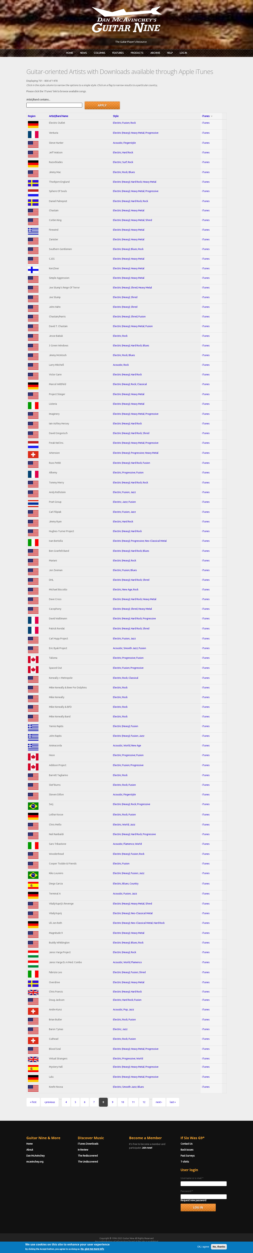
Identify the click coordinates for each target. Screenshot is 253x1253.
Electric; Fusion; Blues (125, 570)
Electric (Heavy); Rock (124, 560)
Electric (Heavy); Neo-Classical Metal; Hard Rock (139, 923)
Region (31, 116)
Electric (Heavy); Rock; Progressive (131, 804)
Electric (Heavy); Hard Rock (127, 374)
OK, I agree (203, 1250)
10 (122, 1102)
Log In (183, 52)
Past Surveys (188, 1155)
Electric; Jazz (120, 1029)
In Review (83, 1149)
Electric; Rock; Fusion (124, 784)
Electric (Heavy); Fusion (125, 726)
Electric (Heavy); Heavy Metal (128, 210)
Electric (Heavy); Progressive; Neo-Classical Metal (140, 540)
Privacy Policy (169, 1245)
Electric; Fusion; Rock (124, 122)
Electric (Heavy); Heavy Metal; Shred (132, 220)
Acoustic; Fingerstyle (124, 142)
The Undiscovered (88, 1161)
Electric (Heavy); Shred (125, 297)
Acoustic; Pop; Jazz (123, 1009)
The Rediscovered (88, 1155)
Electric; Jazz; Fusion (124, 501)
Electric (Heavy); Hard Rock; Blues (131, 345)
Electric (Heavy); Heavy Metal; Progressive (135, 132)
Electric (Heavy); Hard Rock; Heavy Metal (134, 181)
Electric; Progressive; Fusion (128, 472)
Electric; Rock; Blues (124, 172)
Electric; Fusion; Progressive (128, 667)
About (29, 1149)
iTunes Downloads (88, 1143)
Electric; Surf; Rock (123, 162)
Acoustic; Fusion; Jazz (125, 893)
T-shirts (185, 1161)
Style (116, 116)
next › (159, 1102)
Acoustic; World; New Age (127, 745)
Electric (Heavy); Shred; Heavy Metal (132, 287)
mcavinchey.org (34, 1161)
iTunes (207, 116)
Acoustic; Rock (121, 364)
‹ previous (49, 1102)
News (83, 52)
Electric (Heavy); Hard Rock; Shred (131, 433)
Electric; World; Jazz (124, 824)
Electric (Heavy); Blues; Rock (128, 249)
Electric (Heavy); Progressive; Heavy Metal (135, 452)
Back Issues (187, 1149)
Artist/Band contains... (38, 99)
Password (187, 1191)
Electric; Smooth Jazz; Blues (128, 1086)
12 (144, 1102)
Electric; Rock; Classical (125, 677)
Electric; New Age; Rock (125, 589)
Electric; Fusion (121, 863)
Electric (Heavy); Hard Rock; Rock (130, 201)
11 (133, 1102)
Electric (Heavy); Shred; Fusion (129, 316)
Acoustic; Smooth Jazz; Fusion (129, 648)
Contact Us (187, 1143)
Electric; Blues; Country (125, 883)
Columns (99, 52)
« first (33, 1102)
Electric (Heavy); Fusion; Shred (129, 972)
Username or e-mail (192, 1178)
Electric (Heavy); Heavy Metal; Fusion (133, 326)
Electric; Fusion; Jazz (124, 492)
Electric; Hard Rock (123, 152)
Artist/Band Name (58, 116)
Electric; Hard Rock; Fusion (127, 999)
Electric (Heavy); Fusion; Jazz (128, 735)
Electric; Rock (120, 335)
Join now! (147, 1147)
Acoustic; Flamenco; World (127, 843)
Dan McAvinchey (35, 1155)
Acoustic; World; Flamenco (127, 962)
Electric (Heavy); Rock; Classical (130, 384)
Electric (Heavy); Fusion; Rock (128, 853)
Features (118, 52)
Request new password (193, 1200)
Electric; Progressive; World (128, 1058)
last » (173, 1102)
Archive (155, 52)
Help (170, 52)
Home (69, 52)
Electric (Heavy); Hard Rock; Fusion (131, 462)
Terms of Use (144, 1245)
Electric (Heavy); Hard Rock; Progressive (134, 618)
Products (137, 52)
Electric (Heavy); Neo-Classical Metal (133, 913)
